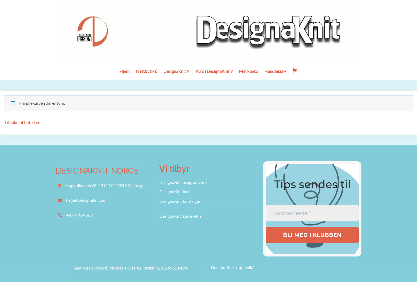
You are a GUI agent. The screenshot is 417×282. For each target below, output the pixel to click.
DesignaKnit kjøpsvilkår (233, 267)
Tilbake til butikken (22, 122)
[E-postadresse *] (312, 213)
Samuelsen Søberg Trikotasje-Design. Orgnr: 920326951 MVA (131, 267)
